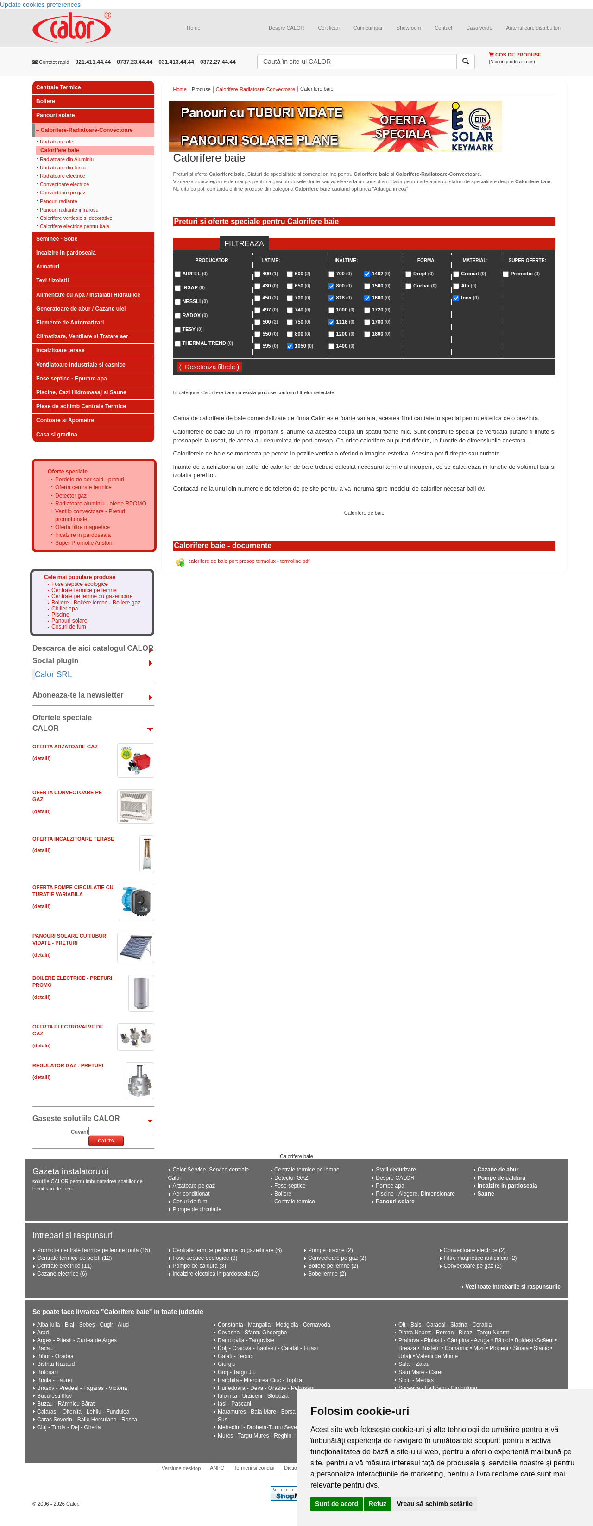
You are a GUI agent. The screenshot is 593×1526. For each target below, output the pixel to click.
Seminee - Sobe (56, 239)
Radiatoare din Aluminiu (67, 159)
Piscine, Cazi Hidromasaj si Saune (81, 392)
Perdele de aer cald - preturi (89, 479)
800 (302, 333)
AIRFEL (195, 273)
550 (270, 333)
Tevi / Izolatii (52, 280)
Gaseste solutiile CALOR (76, 1118)
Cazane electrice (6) (62, 1274)
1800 (381, 333)
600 (302, 273)
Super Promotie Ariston (83, 543)
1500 (381, 285)
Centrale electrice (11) (64, 1266)
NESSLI (195, 301)
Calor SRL (53, 674)
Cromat (473, 273)
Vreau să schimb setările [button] (434, 1503)
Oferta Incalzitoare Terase (73, 838)
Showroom (409, 28)
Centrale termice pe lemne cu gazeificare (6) (227, 1250)
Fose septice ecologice (79, 584)
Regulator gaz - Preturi (67, 1065)
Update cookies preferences (40, 4)
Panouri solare (55, 115)
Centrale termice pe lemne (84, 590)
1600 (381, 297)
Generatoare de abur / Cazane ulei (81, 308)
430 (270, 285)
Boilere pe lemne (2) (333, 1266)
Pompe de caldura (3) (199, 1266)
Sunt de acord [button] (336, 1503)
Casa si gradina (56, 434)
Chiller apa (64, 609)
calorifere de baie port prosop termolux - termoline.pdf (249, 561)
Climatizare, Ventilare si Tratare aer (82, 336)
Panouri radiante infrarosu (69, 209)
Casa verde (479, 28)
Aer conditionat (191, 1193)
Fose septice (290, 1186)
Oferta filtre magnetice (82, 527)
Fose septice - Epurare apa (71, 378)
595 (270, 346)
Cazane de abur (498, 1169)
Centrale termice (294, 1201)
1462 (381, 273)
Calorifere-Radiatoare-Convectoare (87, 130)
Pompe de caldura (501, 1178)
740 (302, 309)
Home (193, 28)
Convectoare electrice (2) (475, 1250)
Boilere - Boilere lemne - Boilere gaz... (98, 603)
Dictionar (294, 1467)
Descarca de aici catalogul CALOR (92, 648)
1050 (304, 346)
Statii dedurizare (396, 1169)
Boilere (45, 101)
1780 (381, 321)
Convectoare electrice (64, 184)
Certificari (328, 28)
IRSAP (193, 287)
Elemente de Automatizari (70, 322)
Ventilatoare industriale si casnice (81, 364)
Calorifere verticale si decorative (76, 218)
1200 (345, 333)
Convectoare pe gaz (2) (337, 1258)
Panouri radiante (58, 201)
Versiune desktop (181, 1468)
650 (302, 285)
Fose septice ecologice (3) (205, 1258)
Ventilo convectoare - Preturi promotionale (90, 515)
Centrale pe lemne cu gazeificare (91, 596)
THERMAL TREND (207, 343)
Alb (468, 285)
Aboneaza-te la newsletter (78, 695)
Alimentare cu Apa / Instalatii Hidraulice (88, 295)
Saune (486, 1193)
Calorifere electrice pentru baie (74, 226)
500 (270, 321)
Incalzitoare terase (60, 350)
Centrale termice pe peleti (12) (74, 1258)
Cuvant (79, 1131)
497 (270, 309)
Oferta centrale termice (83, 487)
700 (302, 297)
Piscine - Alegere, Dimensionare (415, 1193)
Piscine (60, 615)
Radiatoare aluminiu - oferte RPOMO (100, 503)
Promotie (525, 273)
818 (344, 297)
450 (270, 297)
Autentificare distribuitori (533, 28)
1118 (345, 321)
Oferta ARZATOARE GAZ (65, 746)
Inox (470, 297)
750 (302, 321)
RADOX (195, 315)
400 (270, 273)
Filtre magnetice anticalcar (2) (480, 1258)
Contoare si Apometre (65, 420)
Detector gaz (71, 495)
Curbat (425, 285)
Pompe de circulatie (197, 1209)
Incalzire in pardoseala (66, 252)
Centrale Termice (58, 87)
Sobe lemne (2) (327, 1274)
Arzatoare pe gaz (194, 1186)
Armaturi (47, 266)
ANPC (217, 1467)
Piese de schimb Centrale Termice (81, 406)
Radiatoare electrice (62, 176)
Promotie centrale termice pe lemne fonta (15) (93, 1250)
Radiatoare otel (57, 141)
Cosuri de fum (68, 627)
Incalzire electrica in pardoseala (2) (216, 1274)
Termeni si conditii (254, 1467)
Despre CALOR (286, 28)
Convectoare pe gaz (62, 192)
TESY (192, 329)
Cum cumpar (368, 28)
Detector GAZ (291, 1178)
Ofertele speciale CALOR (62, 723)
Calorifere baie (59, 150)
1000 (345, 309)
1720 (381, 309)
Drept (423, 273)
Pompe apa (390, 1186)
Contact (443, 28)
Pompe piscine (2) (330, 1250)
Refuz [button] (377, 1503)
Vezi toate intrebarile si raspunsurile (513, 1286)
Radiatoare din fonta (63, 167)
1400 (345, 346)
